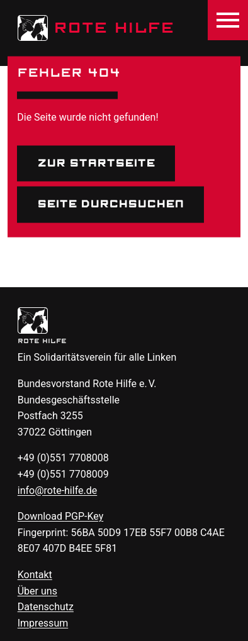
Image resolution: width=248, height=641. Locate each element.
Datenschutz (46, 607)
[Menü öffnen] (228, 20)
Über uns (37, 591)
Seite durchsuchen (110, 204)
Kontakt (35, 575)
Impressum (43, 623)
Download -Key (61, 516)
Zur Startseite (96, 163)
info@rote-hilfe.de (58, 490)
